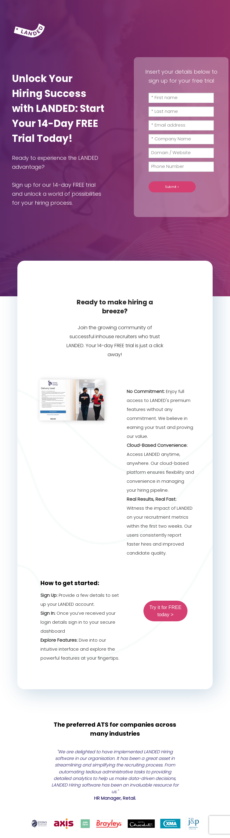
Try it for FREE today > (165, 611)
